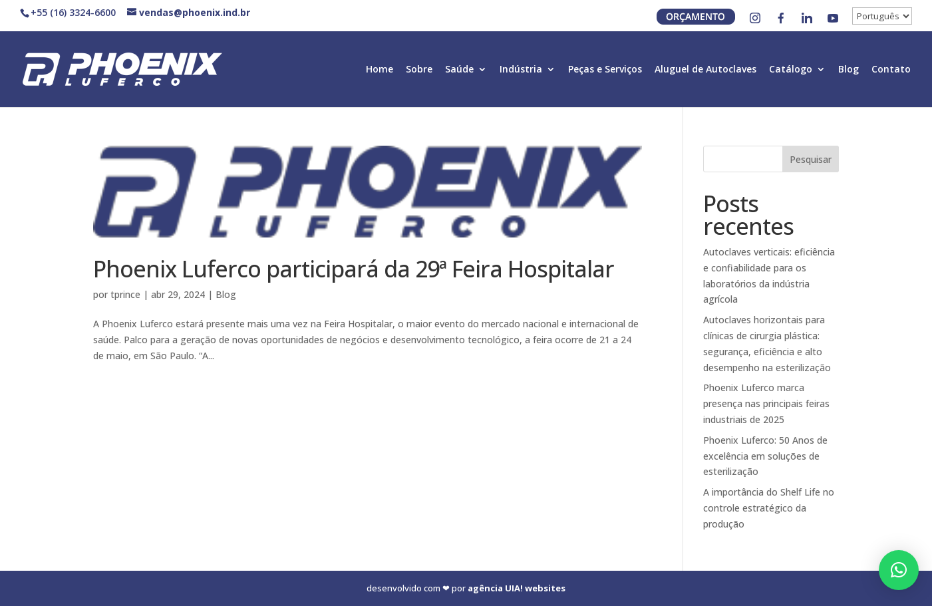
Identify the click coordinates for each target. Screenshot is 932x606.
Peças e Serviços (605, 70)
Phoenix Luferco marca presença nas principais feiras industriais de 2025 (766, 403)
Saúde (459, 70)
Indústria (521, 70)
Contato (891, 70)
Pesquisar (811, 159)
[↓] (882, 16)
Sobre (419, 70)
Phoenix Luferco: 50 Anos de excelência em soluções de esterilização (765, 456)
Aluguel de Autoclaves (705, 70)
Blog (848, 70)
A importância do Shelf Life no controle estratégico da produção (768, 508)
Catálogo (790, 70)
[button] (899, 570)
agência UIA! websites (516, 588)
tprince (125, 294)
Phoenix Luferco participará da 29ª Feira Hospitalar (353, 268)
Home (379, 70)
